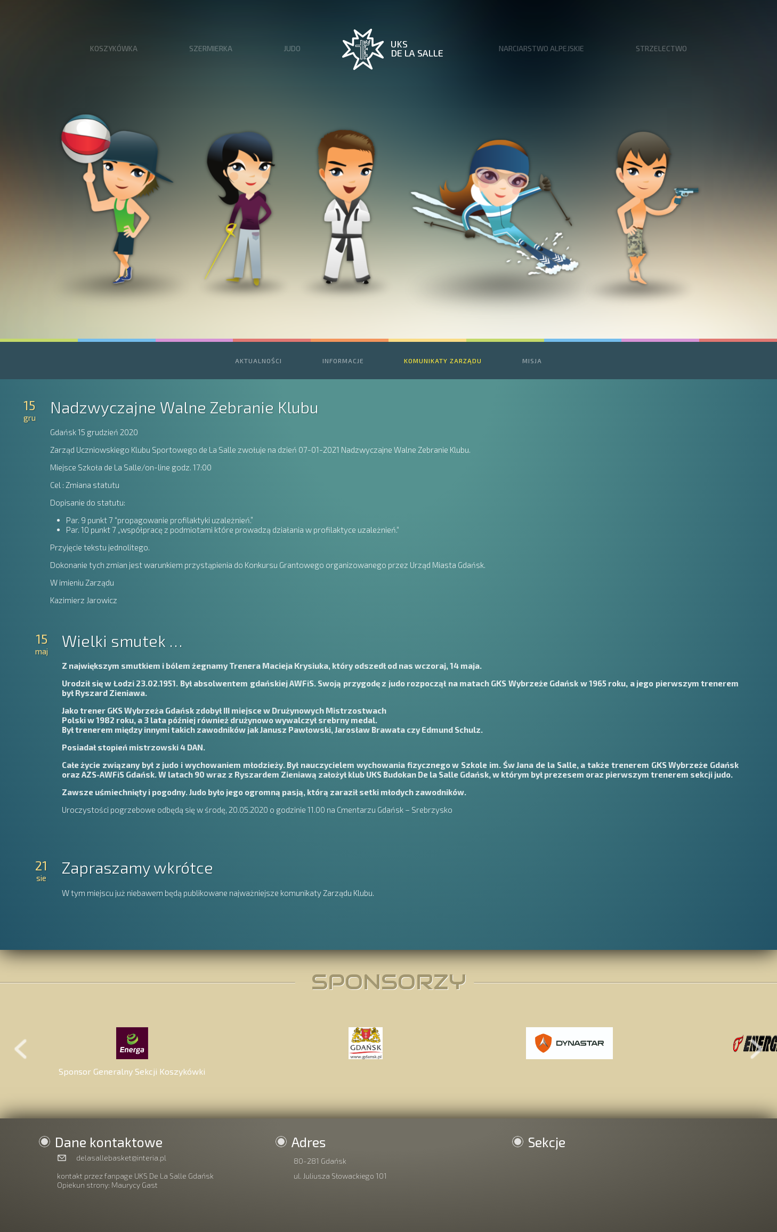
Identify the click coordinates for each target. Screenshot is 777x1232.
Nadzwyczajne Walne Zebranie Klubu (184, 407)
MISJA (532, 360)
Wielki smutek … (122, 640)
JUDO (292, 48)
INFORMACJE (343, 360)
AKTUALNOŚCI (258, 360)
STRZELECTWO (661, 48)
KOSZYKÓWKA (113, 48)
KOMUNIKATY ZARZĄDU (443, 360)
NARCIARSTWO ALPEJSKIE (541, 48)
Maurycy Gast (134, 1184)
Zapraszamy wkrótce (137, 867)
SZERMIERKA (210, 48)
